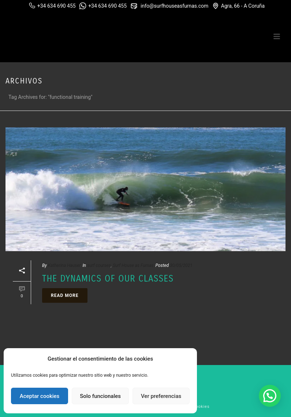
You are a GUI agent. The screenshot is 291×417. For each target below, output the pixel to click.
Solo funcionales (100, 396)
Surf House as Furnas (133, 265)
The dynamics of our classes (108, 278)
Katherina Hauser (64, 265)
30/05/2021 (181, 265)
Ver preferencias (161, 396)
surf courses (99, 265)
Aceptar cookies (40, 396)
